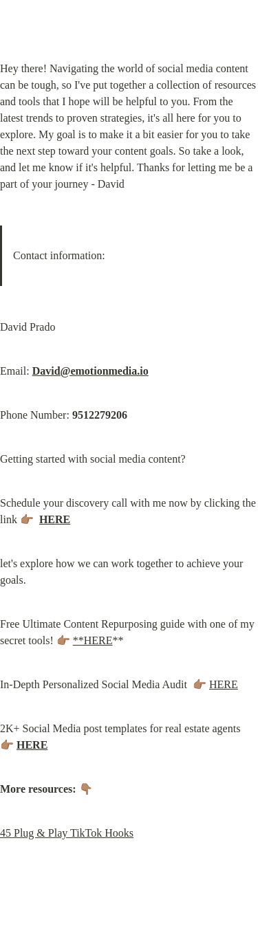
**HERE (93, 640)
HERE (223, 684)
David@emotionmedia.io (90, 371)
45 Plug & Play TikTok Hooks (66, 833)
